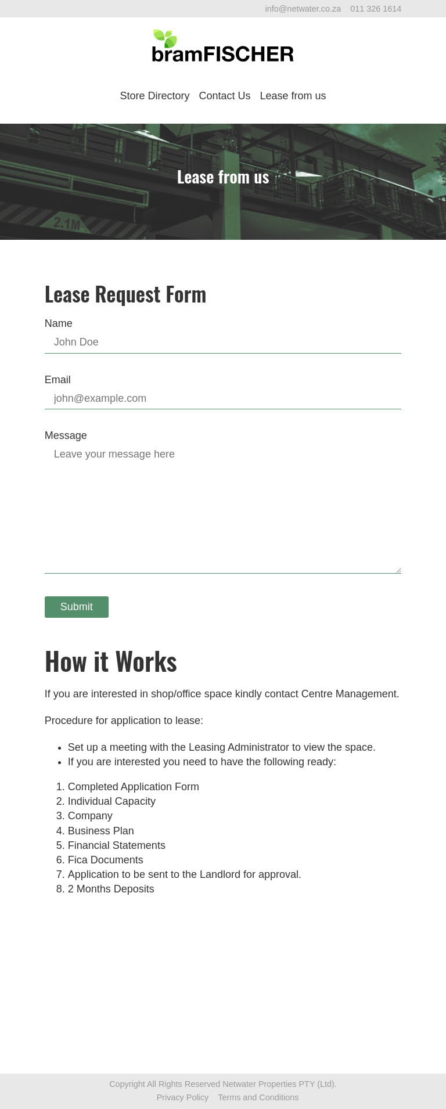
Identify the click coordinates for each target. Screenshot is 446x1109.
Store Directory (154, 96)
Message (66, 435)
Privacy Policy (183, 1097)
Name (59, 323)
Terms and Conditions (258, 1097)
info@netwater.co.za (303, 8)
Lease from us (293, 96)
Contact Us (224, 96)
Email (58, 380)
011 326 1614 (375, 8)
